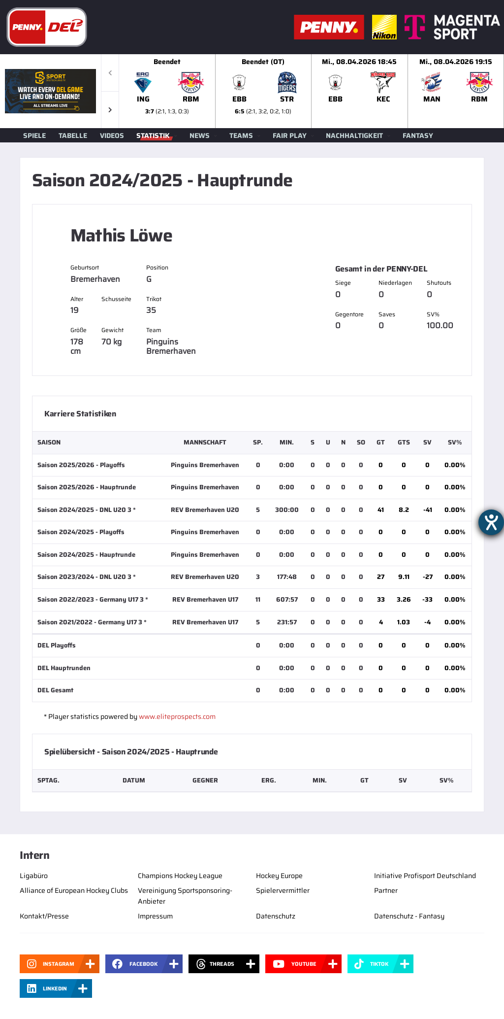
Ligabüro (34, 875)
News (199, 135)
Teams (241, 135)
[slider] (311, 91)
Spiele (34, 135)
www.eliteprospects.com (177, 716)
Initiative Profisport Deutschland (425, 875)
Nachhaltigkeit (354, 135)
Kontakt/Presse (44, 916)
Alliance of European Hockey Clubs (74, 890)
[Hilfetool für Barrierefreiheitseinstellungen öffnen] (491, 522)
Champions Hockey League (180, 875)
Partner (386, 890)
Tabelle (73, 135)
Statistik (153, 135)
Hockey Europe (279, 875)
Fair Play (290, 135)
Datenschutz (275, 916)
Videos (112, 135)
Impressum (155, 916)
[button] (110, 109)
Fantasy (418, 135)
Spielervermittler (283, 890)
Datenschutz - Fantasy (409, 916)
